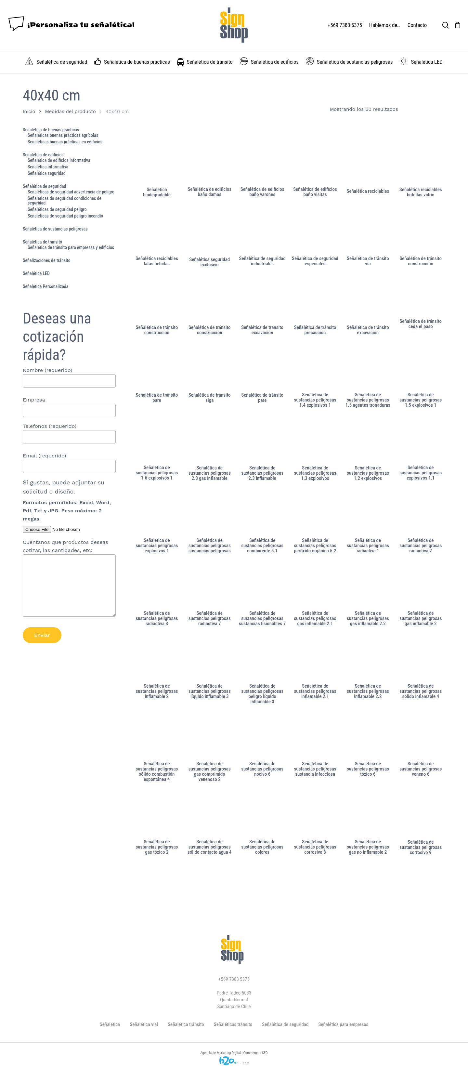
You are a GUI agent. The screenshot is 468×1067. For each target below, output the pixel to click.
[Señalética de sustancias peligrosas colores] (262, 813)
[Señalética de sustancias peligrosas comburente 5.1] (262, 512)
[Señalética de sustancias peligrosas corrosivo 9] (420, 814)
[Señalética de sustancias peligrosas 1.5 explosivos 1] (420, 366)
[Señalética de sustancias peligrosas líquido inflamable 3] (210, 658)
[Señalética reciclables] (368, 161)
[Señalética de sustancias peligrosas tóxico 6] (368, 735)
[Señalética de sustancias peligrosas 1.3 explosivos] (315, 439)
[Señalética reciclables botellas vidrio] (420, 161)
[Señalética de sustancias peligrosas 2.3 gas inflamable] (210, 439)
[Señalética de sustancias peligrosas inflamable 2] (157, 658)
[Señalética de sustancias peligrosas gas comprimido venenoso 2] (210, 735)
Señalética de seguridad (285, 1024)
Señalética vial (144, 1024)
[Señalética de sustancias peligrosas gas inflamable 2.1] (315, 585)
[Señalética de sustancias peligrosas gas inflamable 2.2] (368, 585)
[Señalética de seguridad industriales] (262, 230)
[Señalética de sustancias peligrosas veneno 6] (420, 735)
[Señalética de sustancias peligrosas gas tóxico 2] (157, 813)
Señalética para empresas (343, 1024)
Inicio (29, 111)
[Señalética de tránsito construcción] (420, 230)
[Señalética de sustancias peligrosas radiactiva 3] (157, 585)
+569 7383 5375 (234, 979)
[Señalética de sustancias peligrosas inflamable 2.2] (368, 658)
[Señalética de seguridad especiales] (315, 230)
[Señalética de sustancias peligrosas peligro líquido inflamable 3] (262, 658)
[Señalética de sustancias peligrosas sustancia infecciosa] (315, 735)
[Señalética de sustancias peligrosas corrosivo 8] (315, 813)
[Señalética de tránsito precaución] (315, 299)
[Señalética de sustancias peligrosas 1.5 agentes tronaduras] (368, 366)
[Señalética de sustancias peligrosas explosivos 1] (157, 512)
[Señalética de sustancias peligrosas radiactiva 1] (368, 512)
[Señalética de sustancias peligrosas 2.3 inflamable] (262, 439)
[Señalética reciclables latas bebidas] (157, 230)
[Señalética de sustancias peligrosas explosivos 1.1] (420, 439)
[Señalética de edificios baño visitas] (315, 161)
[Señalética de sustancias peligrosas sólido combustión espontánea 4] (157, 735)
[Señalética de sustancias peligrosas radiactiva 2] (420, 512)
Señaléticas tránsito (233, 1024)
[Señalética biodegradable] (157, 161)
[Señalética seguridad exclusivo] (210, 231)
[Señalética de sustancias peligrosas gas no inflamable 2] (368, 813)
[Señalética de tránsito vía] (368, 230)
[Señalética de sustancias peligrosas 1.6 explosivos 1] (157, 439)
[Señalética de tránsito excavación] (262, 299)
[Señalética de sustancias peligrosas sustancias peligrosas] (210, 512)
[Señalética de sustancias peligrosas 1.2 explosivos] (368, 439)
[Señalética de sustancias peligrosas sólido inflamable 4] (420, 658)
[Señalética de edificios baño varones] (262, 161)
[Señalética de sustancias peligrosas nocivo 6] (262, 735)
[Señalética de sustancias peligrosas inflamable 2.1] (315, 658)
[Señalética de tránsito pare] (157, 367)
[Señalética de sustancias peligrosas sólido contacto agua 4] (210, 813)
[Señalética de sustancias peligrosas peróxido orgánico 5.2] (315, 512)
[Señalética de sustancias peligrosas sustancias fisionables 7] (262, 585)
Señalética (110, 1024)
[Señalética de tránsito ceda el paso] (420, 296)
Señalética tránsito (186, 1024)
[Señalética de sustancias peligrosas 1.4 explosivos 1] (315, 366)
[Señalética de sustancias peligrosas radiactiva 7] (210, 585)
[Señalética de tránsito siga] (210, 367)
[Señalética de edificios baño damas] (210, 161)
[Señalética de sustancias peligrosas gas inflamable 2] (420, 585)
